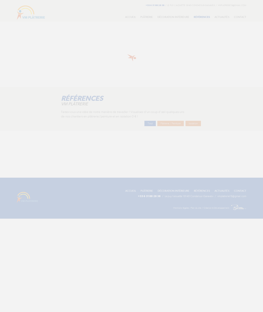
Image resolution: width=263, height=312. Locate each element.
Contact (240, 17)
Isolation (193, 123)
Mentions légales (183, 211)
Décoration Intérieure (168, 17)
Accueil (121, 17)
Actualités (220, 17)
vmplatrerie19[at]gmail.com (229, 5)
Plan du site (197, 211)
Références (198, 17)
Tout (148, 123)
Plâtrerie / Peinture (169, 123)
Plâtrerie (139, 17)
